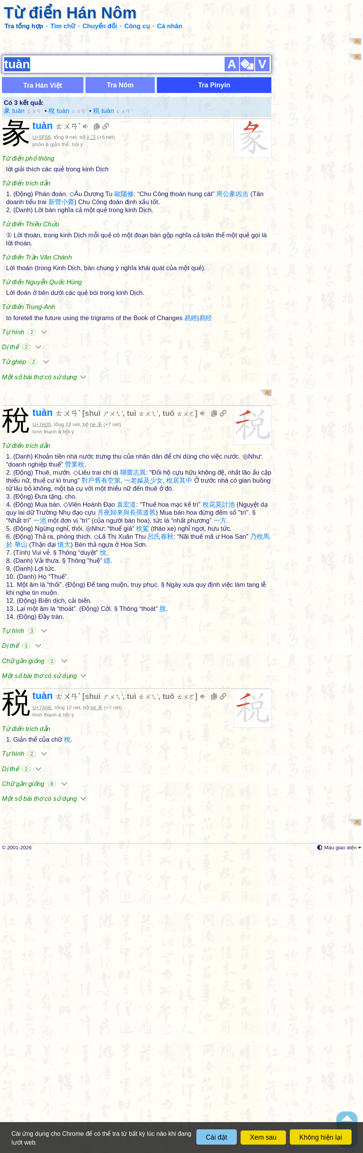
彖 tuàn (23, 209)
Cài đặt (216, 1137)
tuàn (56, 224)
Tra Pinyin (214, 184)
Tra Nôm (120, 184)
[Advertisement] (181, 91)
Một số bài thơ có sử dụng (44, 476)
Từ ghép (25, 460)
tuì (142, 611)
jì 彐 (91, 236)
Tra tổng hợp (24, 26)
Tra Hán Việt (42, 184)
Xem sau (263, 1137)
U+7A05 (41, 622)
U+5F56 (41, 236)
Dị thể (21, 445)
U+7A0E (41, 905)
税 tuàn (112, 209)
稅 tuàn (67, 209)
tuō (178, 611)
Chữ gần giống (34, 858)
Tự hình (24, 431)
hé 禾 (96, 622)
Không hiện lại (320, 1137)
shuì (103, 611)
